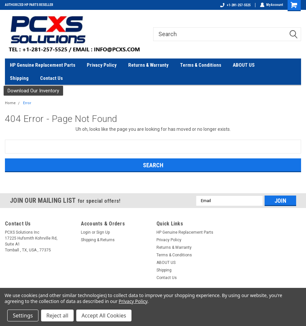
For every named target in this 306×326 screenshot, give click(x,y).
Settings (23, 315)
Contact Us (51, 78)
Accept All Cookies (104, 315)
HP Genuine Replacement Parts (42, 65)
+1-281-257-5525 (235, 5)
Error (27, 103)
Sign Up (103, 232)
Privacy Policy (102, 65)
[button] (33, 91)
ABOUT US (244, 65)
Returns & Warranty (148, 65)
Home (10, 103)
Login (86, 232)
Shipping (19, 78)
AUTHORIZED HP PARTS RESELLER (29, 5)
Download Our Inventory (33, 91)
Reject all (57, 315)
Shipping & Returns (98, 240)
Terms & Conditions (200, 65)
